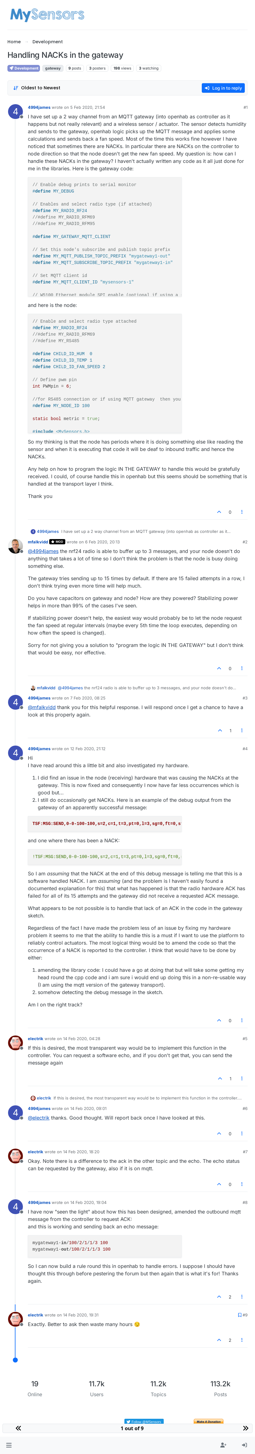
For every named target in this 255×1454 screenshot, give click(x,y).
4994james (39, 107)
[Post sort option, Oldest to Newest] (36, 88)
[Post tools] (242, 512)
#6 (245, 1108)
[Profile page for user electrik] (15, 1042)
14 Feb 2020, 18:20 (81, 1151)
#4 (245, 748)
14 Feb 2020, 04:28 (81, 1038)
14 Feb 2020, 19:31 (80, 1314)
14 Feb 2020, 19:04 (88, 1202)
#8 (245, 1202)
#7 (245, 1151)
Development (23, 68)
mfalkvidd (38, 541)
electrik (35, 1038)
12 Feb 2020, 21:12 (88, 748)
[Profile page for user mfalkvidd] (15, 546)
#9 (245, 1314)
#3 (245, 697)
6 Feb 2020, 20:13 (102, 541)
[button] (8, 1445)
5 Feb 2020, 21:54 (87, 107)
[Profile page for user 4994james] (15, 111)
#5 (245, 1038)
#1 (246, 107)
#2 (245, 541)
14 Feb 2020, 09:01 (88, 1108)
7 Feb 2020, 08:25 (88, 697)
